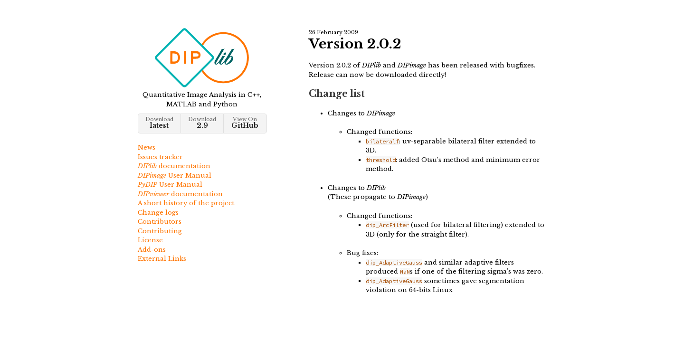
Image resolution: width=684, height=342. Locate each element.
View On (245, 123)
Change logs (158, 213)
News (146, 147)
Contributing (160, 231)
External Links (162, 259)
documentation (174, 166)
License (150, 240)
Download (159, 123)
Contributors (159, 222)
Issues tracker (160, 157)
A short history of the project (186, 203)
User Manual (174, 175)
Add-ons (152, 250)
